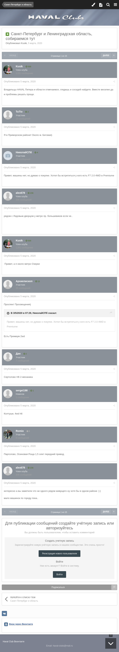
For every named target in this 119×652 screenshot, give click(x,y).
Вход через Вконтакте (21, 624)
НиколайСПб (24, 152)
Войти (59, 574)
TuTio (19, 111)
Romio (20, 430)
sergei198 (22, 390)
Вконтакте (19, 641)
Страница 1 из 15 (59, 56)
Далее (106, 55)
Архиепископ (24, 281)
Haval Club (8, 641)
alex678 (20, 192)
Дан (18, 353)
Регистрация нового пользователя (59, 553)
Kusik (24, 43)
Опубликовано (20, 81)
